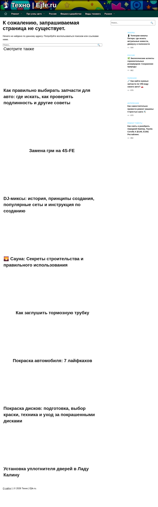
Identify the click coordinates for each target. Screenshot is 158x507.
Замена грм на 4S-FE (52, 150)
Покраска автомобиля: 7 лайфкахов (52, 360)
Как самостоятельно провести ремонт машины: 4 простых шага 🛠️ (140, 109)
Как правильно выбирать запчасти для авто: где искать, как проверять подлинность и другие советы (46, 96)
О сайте (7, 488)
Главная (5, 14)
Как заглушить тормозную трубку (52, 312)
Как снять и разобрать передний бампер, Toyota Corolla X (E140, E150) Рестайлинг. (139, 130)
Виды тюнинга (93, 14)
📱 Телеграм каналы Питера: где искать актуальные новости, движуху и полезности (138, 40)
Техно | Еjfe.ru (34, 5)
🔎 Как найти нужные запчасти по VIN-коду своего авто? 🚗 (138, 84)
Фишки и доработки (70, 14)
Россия (53, 14)
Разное (108, 14)
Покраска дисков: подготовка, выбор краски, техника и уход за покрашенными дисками (49, 414)
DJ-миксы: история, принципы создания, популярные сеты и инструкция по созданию (48, 204)
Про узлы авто (34, 14)
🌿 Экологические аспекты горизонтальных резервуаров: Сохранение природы (140, 62)
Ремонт (15, 14)
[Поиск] (98, 44)
